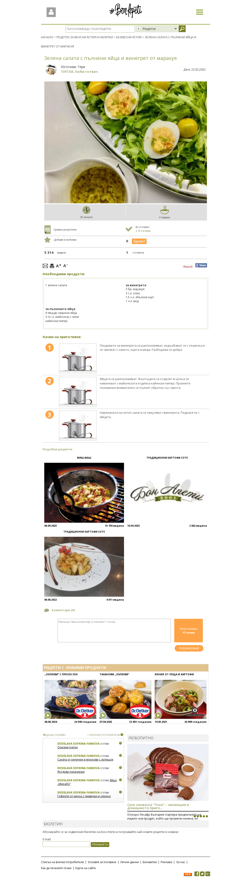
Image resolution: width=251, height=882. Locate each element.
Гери (81, 66)
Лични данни (129, 862)
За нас (180, 862)
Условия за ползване (102, 862)
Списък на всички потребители (62, 862)
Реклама (166, 862)
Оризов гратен (67, 747)
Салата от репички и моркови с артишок (85, 759)
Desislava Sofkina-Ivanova (78, 744)
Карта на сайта (85, 868)
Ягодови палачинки (71, 772)
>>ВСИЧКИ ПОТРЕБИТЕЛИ (103, 735)
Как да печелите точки (56, 868)
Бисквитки (150, 862)
